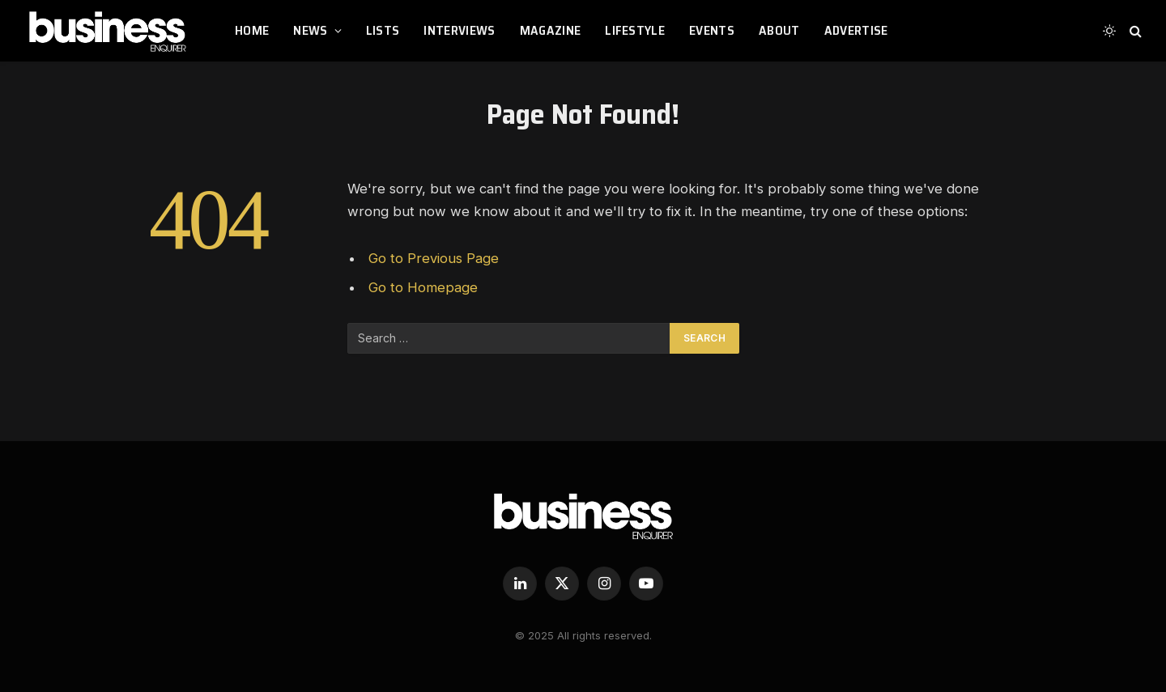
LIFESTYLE (635, 30)
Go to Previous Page (433, 258)
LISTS (383, 30)
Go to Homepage (423, 287)
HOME (252, 30)
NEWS (310, 30)
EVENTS (711, 30)
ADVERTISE (856, 30)
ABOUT (779, 30)
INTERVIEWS (459, 30)
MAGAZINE (550, 30)
